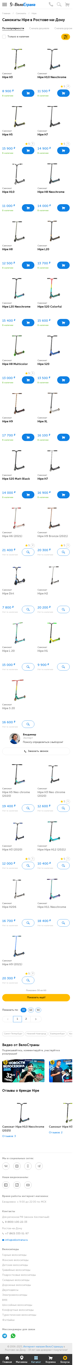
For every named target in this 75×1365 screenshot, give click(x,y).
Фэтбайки (8, 1320)
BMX (4, 1300)
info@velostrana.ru (15, 1240)
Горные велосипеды (14, 1255)
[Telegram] (4, 1336)
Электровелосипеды (14, 1295)
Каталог (36, 1359)
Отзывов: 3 (9, 1136)
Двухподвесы (10, 1290)
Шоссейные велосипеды (17, 1305)
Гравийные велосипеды (16, 1270)
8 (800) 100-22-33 (14, 1222)
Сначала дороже (63, 28)
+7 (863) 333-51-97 (15, 1233)
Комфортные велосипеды (18, 1310)
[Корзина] (67, 4)
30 (23, 1010)
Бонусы (65, 1359)
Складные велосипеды (15, 1280)
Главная (7, 1359)
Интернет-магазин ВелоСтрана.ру (43, 1347)
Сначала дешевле (39, 28)
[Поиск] (59, 4)
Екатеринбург (57, 1034)
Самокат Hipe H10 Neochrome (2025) (23, 1129)
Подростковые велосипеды (19, 1275)
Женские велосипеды (15, 1260)
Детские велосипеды (15, 1265)
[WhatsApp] (13, 1336)
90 (38, 1010)
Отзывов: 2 (56, 1132)
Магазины (21, 1359)
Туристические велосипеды (19, 1315)
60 (30, 1010)
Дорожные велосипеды (16, 1285)
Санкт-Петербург (13, 1034)
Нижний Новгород (36, 1034)
